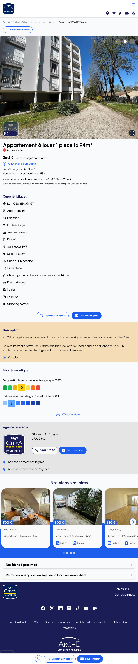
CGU (36, 622)
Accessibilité (69, 627)
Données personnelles (57, 622)
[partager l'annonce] (132, 41)
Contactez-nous (125, 594)
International (121, 622)
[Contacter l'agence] (87, 315)
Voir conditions (79, 183)
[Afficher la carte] (125, 41)
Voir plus (11, 357)
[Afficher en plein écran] (132, 133)
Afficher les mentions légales (23, 462)
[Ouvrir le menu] (133, 4)
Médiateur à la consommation (92, 622)
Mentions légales (19, 622)
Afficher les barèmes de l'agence (26, 469)
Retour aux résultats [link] (18, 29)
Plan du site (122, 589)
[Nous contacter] (73, 450)
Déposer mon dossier (53, 315)
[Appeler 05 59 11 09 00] (45, 450)
